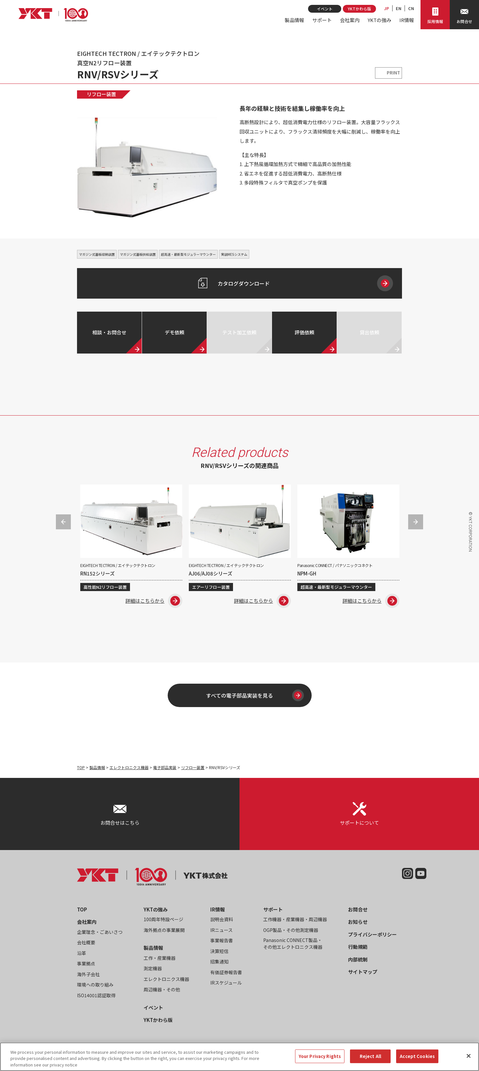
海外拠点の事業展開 (164, 930)
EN (398, 8)
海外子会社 (88, 974)
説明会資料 (221, 919)
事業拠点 (86, 963)
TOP (81, 767)
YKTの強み (379, 20)
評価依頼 (304, 332)
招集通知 (219, 961)
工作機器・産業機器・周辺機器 (295, 919)
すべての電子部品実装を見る (253, 695)
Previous (63, 521)
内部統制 (358, 959)
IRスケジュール (226, 982)
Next (415, 521)
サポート (322, 20)
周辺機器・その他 (162, 989)
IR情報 (406, 20)
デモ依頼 (174, 332)
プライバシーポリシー (372, 934)
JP (386, 8)
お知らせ (358, 921)
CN (411, 8)
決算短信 (219, 951)
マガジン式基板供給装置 (138, 254)
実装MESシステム (234, 254)
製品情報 (294, 20)
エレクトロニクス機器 (129, 767)
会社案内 (349, 20)
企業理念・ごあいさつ (100, 932)
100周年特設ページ (163, 919)
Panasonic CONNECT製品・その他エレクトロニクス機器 (292, 943)
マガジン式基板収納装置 (97, 254)
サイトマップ (362, 971)
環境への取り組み (95, 984)
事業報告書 (221, 940)
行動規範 (358, 946)
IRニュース (221, 930)
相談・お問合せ (109, 332)
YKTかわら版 (359, 8)
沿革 (81, 953)
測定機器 (153, 968)
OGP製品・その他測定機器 (290, 930)
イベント (324, 8)
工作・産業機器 (159, 958)
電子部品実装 (164, 767)
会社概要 (86, 942)
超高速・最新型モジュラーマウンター (188, 254)
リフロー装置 (101, 94)
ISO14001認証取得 (96, 995)
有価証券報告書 (226, 972)
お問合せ (358, 909)
